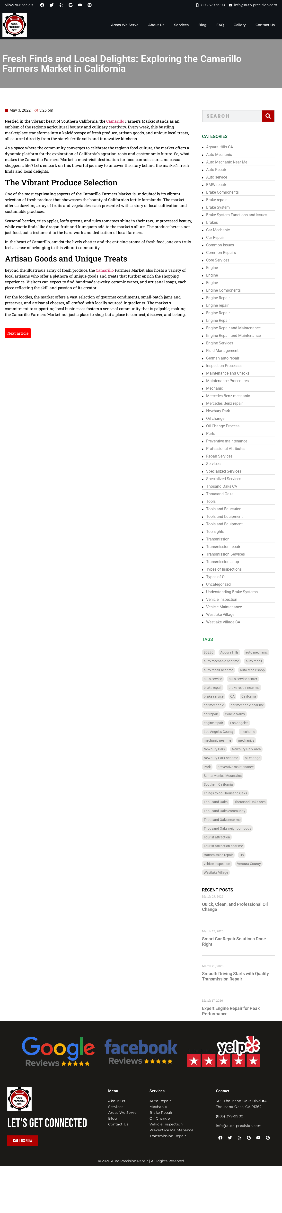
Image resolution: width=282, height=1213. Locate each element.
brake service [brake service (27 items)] (220, 696)
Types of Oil (223, 577)
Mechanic (221, 388)
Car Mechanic (225, 230)
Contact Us (265, 25)
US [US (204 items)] (249, 855)
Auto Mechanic (226, 154)
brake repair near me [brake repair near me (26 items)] (250, 688)
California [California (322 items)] (255, 696)
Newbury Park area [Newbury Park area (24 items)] (253, 749)
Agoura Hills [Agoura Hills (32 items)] (236, 652)
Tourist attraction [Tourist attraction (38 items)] (224, 837)
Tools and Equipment (231, 516)
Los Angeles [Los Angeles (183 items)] (246, 723)
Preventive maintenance (233, 441)
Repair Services (226, 456)
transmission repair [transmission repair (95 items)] (225, 855)
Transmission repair (230, 546)
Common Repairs (228, 252)
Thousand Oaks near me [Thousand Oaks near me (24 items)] (229, 820)
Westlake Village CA (230, 622)
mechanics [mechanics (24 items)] (253, 740)
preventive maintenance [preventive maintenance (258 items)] (242, 767)
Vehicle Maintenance (231, 607)
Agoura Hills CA (226, 147)
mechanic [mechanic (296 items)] (254, 732)
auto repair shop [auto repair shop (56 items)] (259, 670)
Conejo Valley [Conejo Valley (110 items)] (242, 714)
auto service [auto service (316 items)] (220, 679)
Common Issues (227, 245)
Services (181, 25)
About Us (156, 25)
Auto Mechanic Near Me (233, 162)
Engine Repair (225, 298)
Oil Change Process (229, 426)
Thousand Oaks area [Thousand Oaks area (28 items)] (257, 802)
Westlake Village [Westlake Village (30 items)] (223, 872)
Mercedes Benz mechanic (235, 396)
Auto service (223, 177)
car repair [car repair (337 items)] (218, 714)
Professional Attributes (232, 448)
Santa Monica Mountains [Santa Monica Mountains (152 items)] (229, 776)
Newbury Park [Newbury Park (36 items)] (221, 749)
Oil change (222, 418)
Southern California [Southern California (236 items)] (225, 784)
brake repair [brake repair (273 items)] (220, 688)
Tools (217, 501)
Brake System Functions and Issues (243, 215)
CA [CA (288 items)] (239, 696)
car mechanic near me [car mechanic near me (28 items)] (254, 705)
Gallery (240, 25)
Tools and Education (230, 509)
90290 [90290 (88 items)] (215, 652)
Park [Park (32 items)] (214, 767)
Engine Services (226, 343)
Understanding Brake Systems (238, 592)
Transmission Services (232, 554)
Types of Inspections (230, 569)
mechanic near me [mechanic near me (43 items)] (224, 740)
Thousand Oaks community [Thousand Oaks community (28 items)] (231, 811)
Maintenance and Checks (234, 373)
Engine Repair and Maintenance (240, 328)
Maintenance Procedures (234, 380)
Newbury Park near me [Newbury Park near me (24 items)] (228, 758)
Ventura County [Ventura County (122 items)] (256, 864)
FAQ (220, 25)
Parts (217, 433)
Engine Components (230, 290)
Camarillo (99, 121)
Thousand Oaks (226, 494)
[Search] (275, 116)
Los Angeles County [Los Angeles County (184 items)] (225, 732)
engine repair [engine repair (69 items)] (220, 723)
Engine (219, 267)
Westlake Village (227, 614)
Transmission (224, 539)
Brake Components (229, 192)
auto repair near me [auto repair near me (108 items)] (225, 670)
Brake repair (223, 200)
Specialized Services (230, 471)
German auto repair (229, 358)
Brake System (225, 207)
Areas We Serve (125, 25)
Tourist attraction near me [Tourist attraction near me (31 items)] (230, 846)
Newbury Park (225, 411)
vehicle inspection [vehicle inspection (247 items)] (224, 864)
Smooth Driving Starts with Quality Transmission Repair (242, 976)
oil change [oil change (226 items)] (259, 758)
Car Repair (222, 237)
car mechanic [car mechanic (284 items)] (221, 705)
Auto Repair (223, 169)
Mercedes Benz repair (231, 403)
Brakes (219, 222)
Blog (202, 25)
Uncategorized (225, 584)
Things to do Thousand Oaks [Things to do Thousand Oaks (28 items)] (232, 793)
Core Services (224, 260)
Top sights (222, 531)
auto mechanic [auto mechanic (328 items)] (263, 652)
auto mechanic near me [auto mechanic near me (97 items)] (228, 661)
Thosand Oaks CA (228, 486)
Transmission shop (229, 561)
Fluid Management (229, 350)
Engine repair (224, 305)
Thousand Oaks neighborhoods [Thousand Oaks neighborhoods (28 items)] (234, 828)
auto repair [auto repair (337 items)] (261, 661)
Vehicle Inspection (228, 599)
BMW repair (223, 184)
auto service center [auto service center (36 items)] (250, 679)
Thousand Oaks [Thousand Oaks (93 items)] (222, 802)
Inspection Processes (231, 365)
